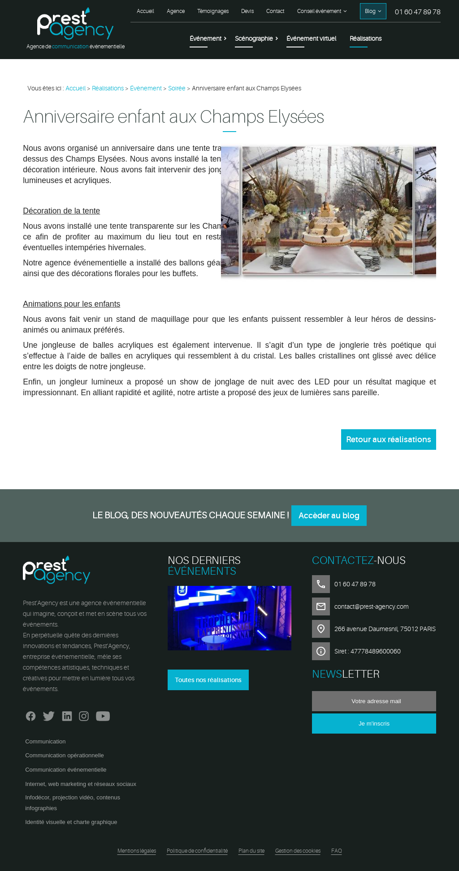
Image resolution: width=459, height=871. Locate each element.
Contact (275, 11)
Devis (247, 11)
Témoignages (213, 11)
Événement (205, 38)
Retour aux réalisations (388, 439)
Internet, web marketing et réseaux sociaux (80, 784)
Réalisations (365, 38)
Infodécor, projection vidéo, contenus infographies (72, 802)
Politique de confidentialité (197, 851)
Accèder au (329, 515)
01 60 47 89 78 (418, 12)
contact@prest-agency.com (371, 606)
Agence (176, 11)
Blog (370, 11)
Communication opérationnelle (64, 755)
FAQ (336, 851)
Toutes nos (208, 679)
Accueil (145, 11)
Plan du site (251, 851)
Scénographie (254, 38)
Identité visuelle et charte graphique (71, 822)
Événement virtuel (311, 38)
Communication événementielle (65, 769)
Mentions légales (136, 851)
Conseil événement (319, 11)
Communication (45, 741)
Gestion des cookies (297, 851)
